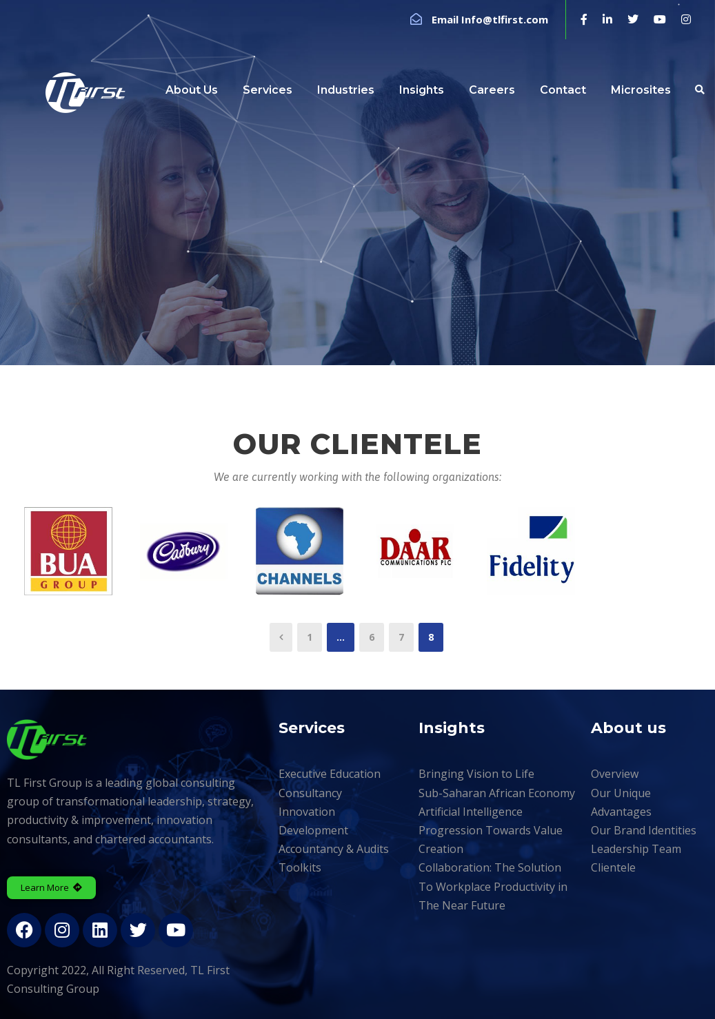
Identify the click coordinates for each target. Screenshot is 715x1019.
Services (267, 89)
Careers (492, 89)
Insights (421, 89)
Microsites (641, 89)
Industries (345, 89)
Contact (563, 89)
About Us (191, 89)
